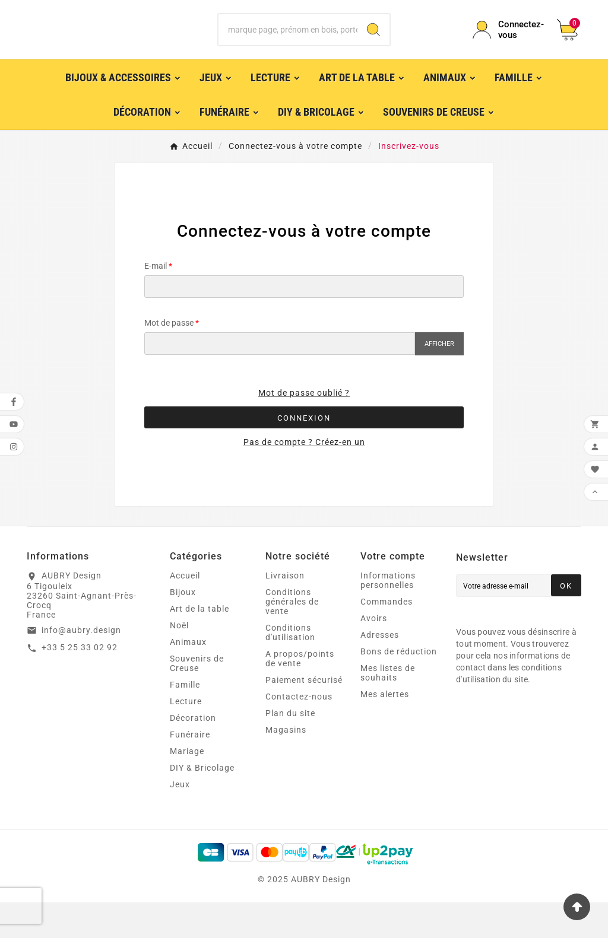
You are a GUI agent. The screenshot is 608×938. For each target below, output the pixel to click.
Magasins (285, 765)
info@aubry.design (81, 665)
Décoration (193, 753)
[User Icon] (508, 47)
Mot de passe (169, 358)
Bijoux (183, 627)
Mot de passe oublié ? (304, 428)
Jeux (180, 820)
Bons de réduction (398, 687)
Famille (185, 720)
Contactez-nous (298, 732)
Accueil (185, 611)
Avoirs (373, 654)
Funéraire (190, 770)
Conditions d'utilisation (290, 668)
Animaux (188, 677)
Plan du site (290, 748)
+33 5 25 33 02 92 (80, 683)
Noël (179, 661)
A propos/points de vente (299, 694)
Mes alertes (384, 729)
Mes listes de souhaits (387, 708)
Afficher (439, 379)
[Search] (373, 47)
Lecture (186, 737)
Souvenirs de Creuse (197, 698)
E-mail (155, 301)
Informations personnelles (388, 615)
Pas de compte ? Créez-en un (304, 477)
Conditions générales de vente (292, 637)
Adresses (379, 670)
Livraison (285, 611)
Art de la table (199, 644)
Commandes (386, 637)
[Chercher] (287, 47)
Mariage (187, 786)
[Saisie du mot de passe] (279, 379)
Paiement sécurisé (304, 715)
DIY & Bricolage (202, 803)
